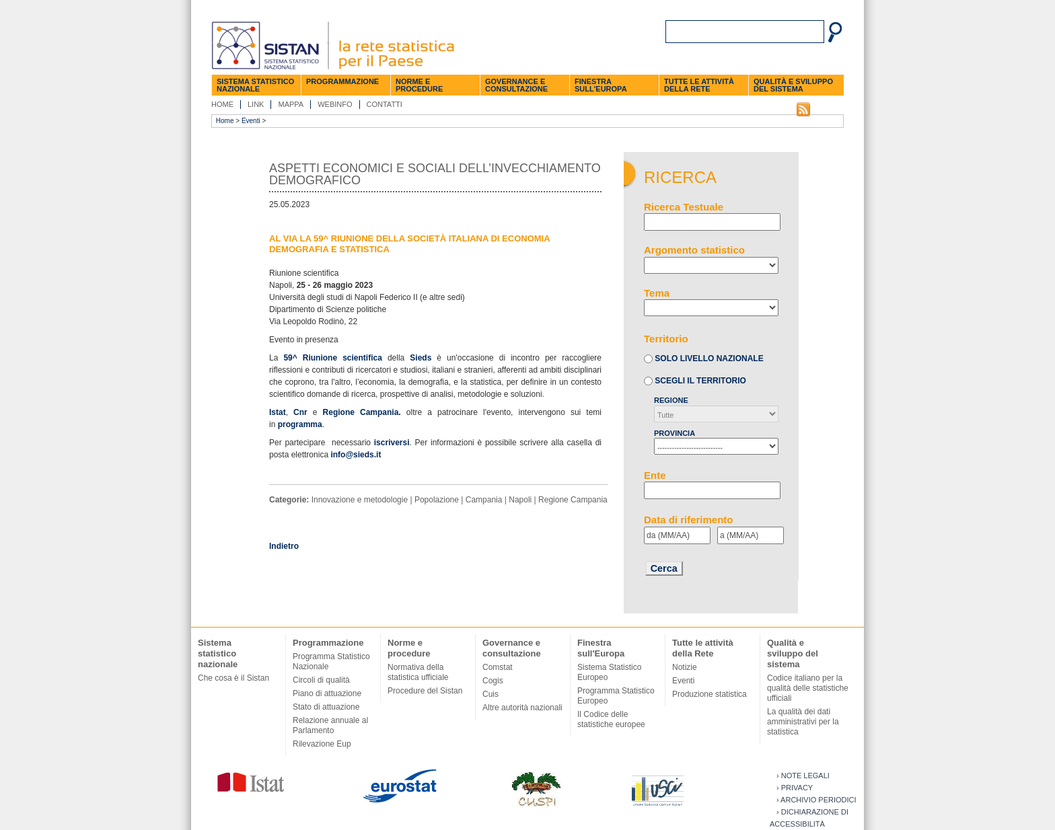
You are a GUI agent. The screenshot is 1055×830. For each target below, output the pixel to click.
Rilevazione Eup (322, 744)
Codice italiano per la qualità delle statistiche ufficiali (807, 688)
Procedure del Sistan (425, 690)
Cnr (300, 412)
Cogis (492, 680)
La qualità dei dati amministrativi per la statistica (803, 722)
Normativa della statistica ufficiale (418, 672)
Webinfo (335, 104)
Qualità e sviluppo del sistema (793, 85)
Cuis (490, 694)
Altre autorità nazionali (522, 707)
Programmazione (342, 81)
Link (256, 104)
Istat (277, 412)
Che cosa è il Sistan (233, 678)
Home (222, 104)
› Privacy (794, 788)
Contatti (384, 104)
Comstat (497, 667)
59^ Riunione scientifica (335, 358)
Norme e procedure (419, 85)
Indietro (284, 546)
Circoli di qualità (321, 680)
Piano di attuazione (327, 693)
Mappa (290, 104)
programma (300, 424)
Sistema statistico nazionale (255, 85)
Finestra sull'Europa (601, 85)
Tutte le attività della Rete (699, 85)
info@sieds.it (355, 454)
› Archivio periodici (816, 800)
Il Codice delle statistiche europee (611, 719)
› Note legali (803, 775)
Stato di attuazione (326, 707)
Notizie (684, 667)
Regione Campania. (362, 412)
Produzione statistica (709, 694)
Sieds (420, 358)
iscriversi (392, 442)
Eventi (251, 120)
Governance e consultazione (516, 85)
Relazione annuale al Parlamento (330, 725)
